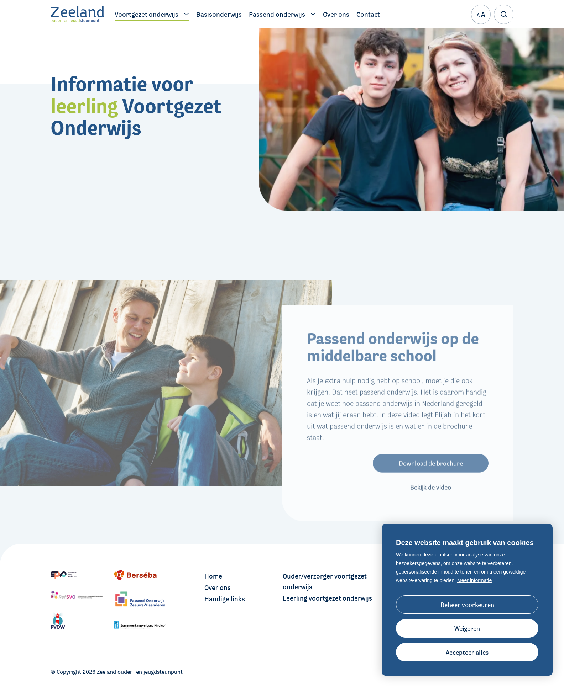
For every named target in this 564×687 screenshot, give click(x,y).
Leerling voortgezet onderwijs (327, 598)
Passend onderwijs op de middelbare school (393, 358)
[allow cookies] (467, 652)
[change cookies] (467, 604)
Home (213, 576)
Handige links (224, 599)
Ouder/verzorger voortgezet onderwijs (325, 581)
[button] (467, 628)
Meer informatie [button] (474, 580)
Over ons (217, 587)
